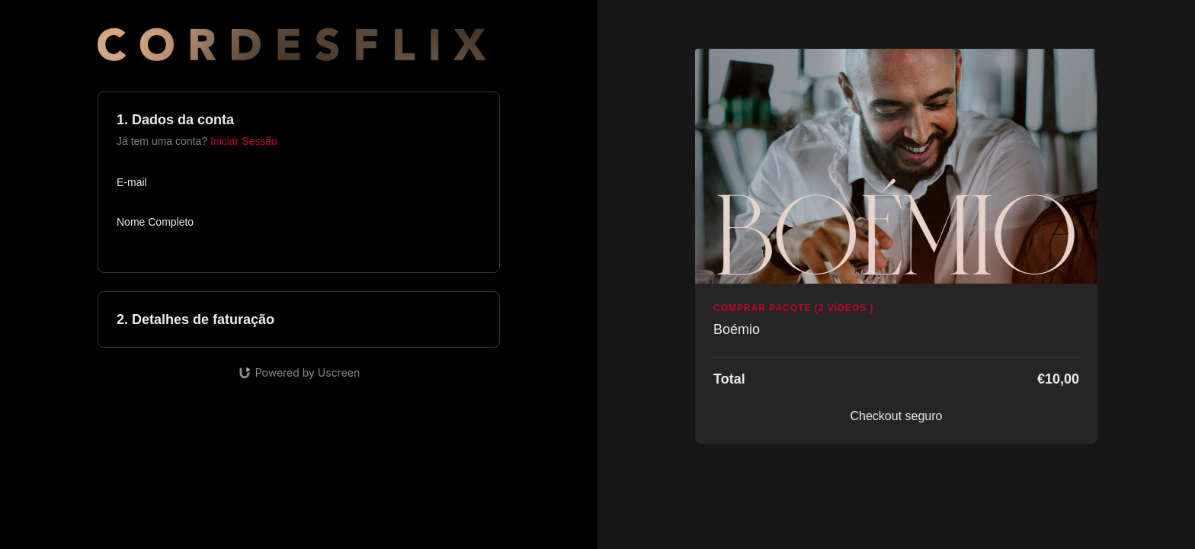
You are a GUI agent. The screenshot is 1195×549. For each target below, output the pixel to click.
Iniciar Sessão (243, 141)
